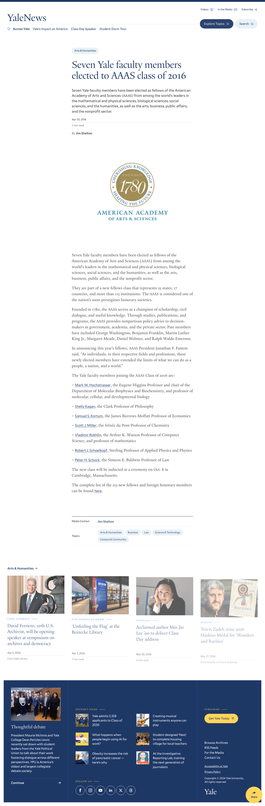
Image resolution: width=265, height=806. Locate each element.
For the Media (214, 752)
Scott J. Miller (85, 429)
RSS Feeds (211, 747)
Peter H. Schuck (87, 463)
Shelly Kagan (85, 410)
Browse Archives (216, 742)
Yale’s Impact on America (50, 29)
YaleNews (26, 19)
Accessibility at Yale (216, 766)
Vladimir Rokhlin (88, 438)
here (98, 494)
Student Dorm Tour (113, 29)
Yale (210, 792)
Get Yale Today (221, 718)
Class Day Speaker (83, 29)
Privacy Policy (212, 771)
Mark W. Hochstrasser (93, 388)
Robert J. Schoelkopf (91, 454)
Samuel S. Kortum (89, 419)
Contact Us (212, 757)
